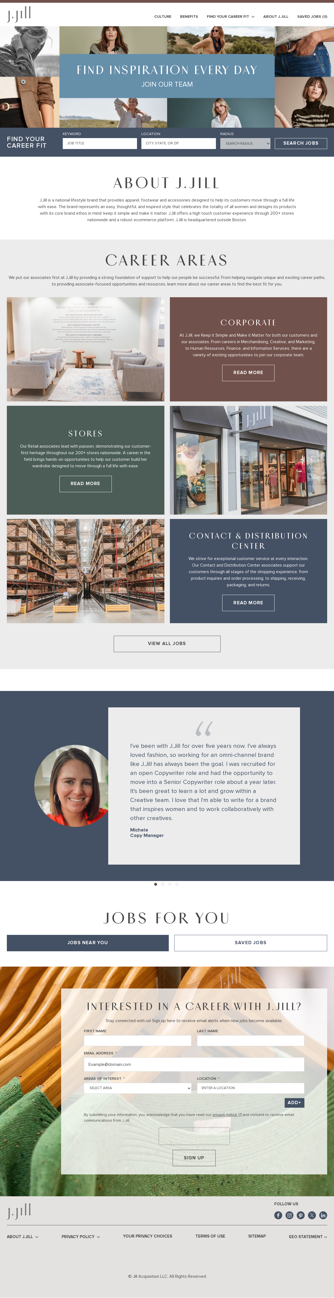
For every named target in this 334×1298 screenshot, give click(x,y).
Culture (162, 17)
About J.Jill (276, 17)
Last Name (207, 1031)
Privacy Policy (81, 1237)
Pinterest (301, 1215)
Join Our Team (167, 84)
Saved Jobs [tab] (251, 943)
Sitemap (257, 1236)
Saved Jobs (312, 17)
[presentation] (194, 1136)
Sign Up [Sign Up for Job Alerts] (194, 1158)
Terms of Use (210, 1236)
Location (150, 134)
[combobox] (178, 143)
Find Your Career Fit (231, 17)
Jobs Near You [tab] (87, 943)
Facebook (278, 1215)
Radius (227, 134)
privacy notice (227, 1115)
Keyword (72, 134)
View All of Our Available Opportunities (41, 959)
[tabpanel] (167, 959)
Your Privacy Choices (147, 1236)
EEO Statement (308, 1237)
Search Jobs (301, 143)
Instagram (289, 1215)
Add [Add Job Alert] (293, 1103)
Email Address (100, 1053)
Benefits (189, 17)
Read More (254, 374)
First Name (95, 1031)
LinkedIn (323, 1215)
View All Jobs (167, 643)
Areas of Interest (104, 1079)
